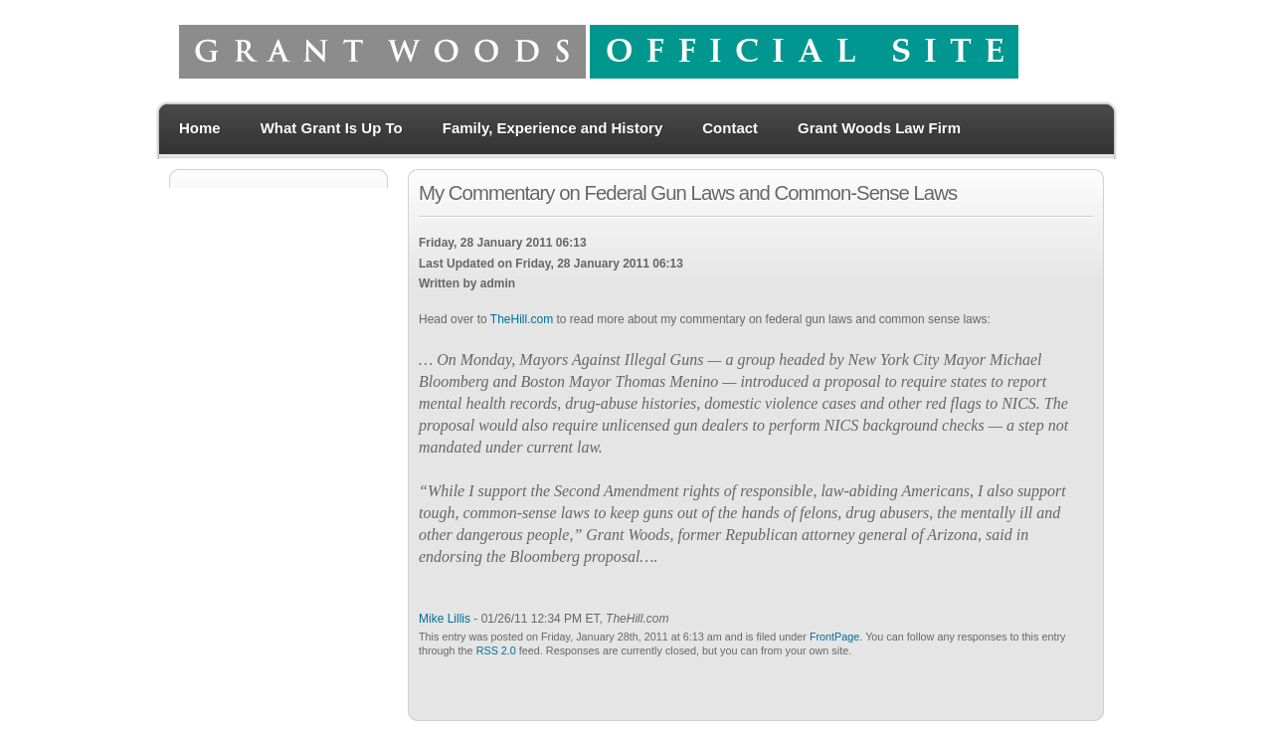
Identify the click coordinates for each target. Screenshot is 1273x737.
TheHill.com (521, 319)
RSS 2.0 (496, 650)
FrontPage (834, 637)
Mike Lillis (444, 619)
